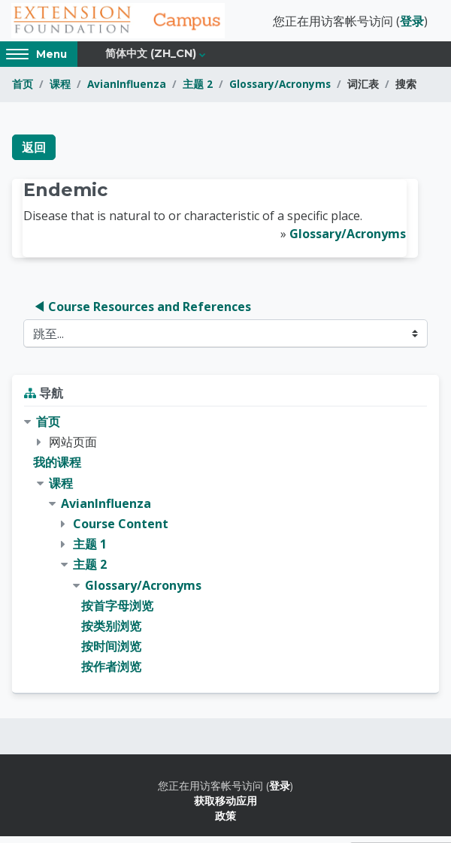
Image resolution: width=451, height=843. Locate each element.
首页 (22, 84)
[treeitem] (225, 544)
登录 (412, 21)
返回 (34, 147)
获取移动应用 (225, 800)
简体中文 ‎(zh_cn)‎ (150, 53)
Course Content (120, 523)
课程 (60, 84)
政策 (225, 815)
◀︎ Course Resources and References (142, 306)
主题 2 (198, 84)
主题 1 (90, 544)
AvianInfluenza (126, 84)
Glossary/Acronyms (280, 84)
